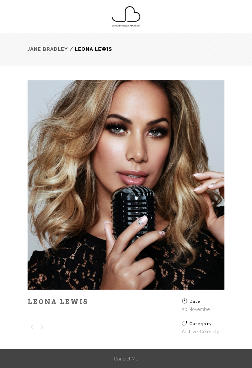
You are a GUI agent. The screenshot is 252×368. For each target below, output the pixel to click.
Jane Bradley (48, 49)
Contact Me (126, 358)
